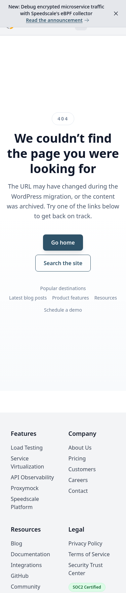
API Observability (32, 477)
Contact (78, 491)
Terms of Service (89, 554)
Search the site (63, 263)
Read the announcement (57, 20)
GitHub (20, 576)
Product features (70, 297)
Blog (16, 543)
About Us (80, 447)
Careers (78, 480)
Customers (82, 469)
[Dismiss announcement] (116, 13)
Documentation (30, 554)
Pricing (77, 458)
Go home (63, 242)
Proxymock (25, 488)
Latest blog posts (28, 297)
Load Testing (27, 447)
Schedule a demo (63, 310)
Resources (105, 297)
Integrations (26, 565)
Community (25, 586)
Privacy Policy (85, 543)
